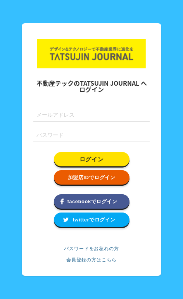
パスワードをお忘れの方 (91, 248)
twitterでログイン (94, 220)
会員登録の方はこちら (91, 260)
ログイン (91, 159)
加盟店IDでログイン (91, 177)
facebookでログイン (92, 201)
